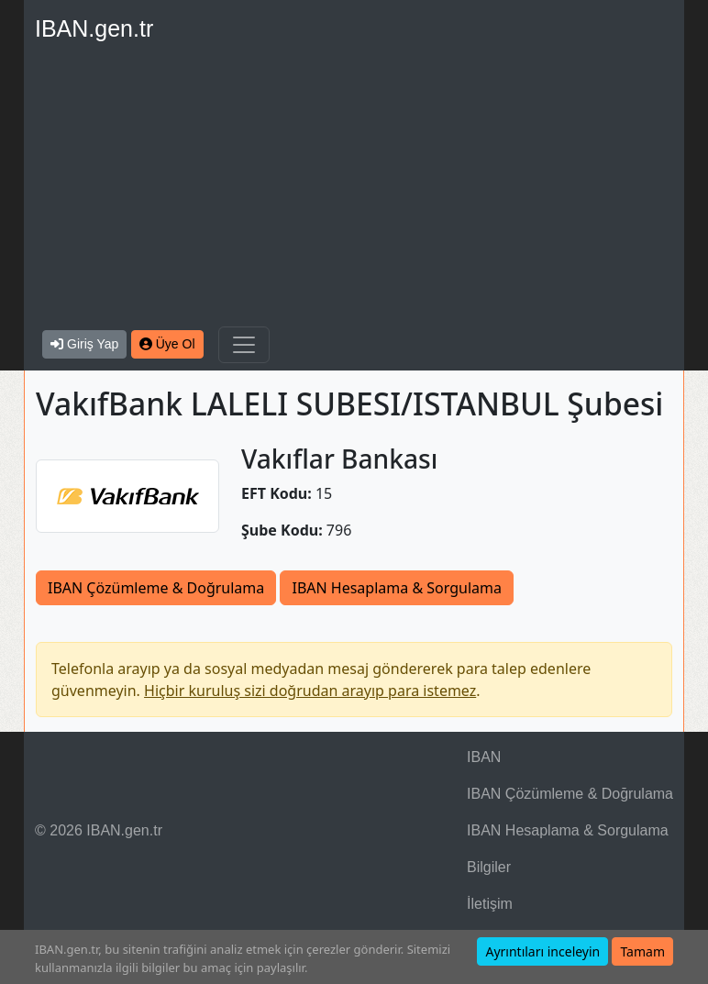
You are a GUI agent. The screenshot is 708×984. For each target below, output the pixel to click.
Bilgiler (489, 867)
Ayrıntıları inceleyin (542, 951)
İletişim (490, 904)
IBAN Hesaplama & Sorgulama (396, 588)
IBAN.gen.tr (94, 28)
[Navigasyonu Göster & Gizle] (244, 344)
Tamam (642, 951)
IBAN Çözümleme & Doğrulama (156, 588)
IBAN (484, 757)
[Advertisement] (354, 189)
